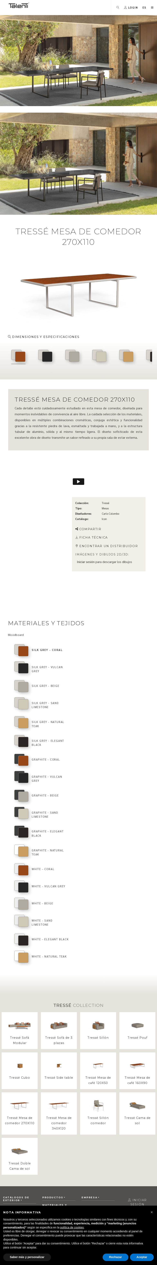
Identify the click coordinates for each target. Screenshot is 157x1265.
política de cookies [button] (72, 1227)
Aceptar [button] (142, 1257)
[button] (151, 1212)
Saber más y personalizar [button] (27, 1257)
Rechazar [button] (115, 1257)
